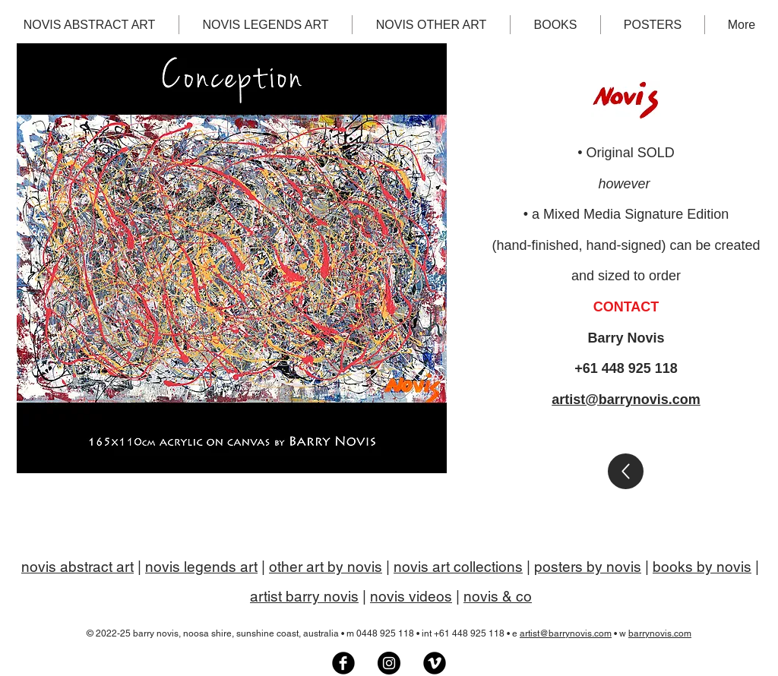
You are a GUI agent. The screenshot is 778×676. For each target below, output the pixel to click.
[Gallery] (626, 471)
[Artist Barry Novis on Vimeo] (434, 663)
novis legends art (201, 566)
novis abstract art (77, 566)
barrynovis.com (659, 633)
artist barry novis (304, 596)
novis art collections (458, 566)
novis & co (497, 596)
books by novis (702, 566)
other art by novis (325, 566)
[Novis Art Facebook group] (343, 663)
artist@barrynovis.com (626, 399)
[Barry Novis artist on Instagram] (389, 663)
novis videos (411, 596)
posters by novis (587, 566)
